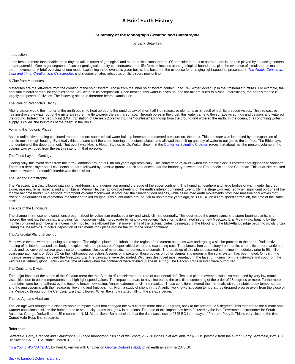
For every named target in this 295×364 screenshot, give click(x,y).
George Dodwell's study (123, 347)
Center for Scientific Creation (186, 144)
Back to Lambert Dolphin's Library (34, 358)
